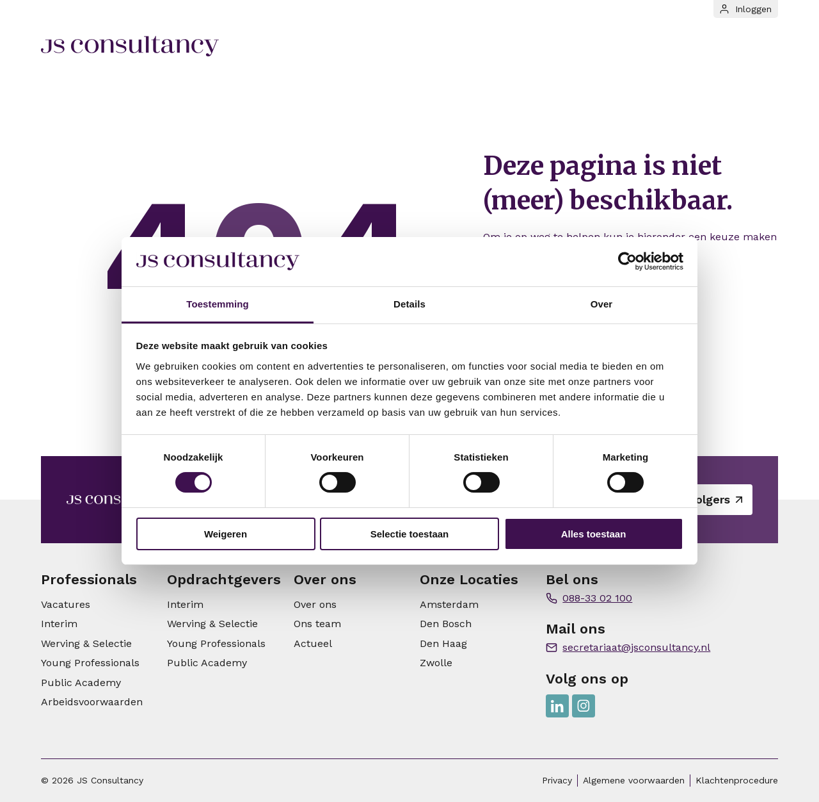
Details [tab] (409, 304)
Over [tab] (602, 304)
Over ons (315, 604)
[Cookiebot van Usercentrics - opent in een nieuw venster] (627, 261)
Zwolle (436, 663)
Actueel (313, 643)
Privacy (557, 780)
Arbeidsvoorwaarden (92, 702)
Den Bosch (446, 624)
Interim (59, 624)
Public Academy (81, 682)
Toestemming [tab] (217, 304)
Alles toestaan (593, 533)
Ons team (317, 624)
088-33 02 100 (597, 598)
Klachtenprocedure (737, 780)
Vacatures (65, 604)
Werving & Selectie (86, 643)
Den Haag (443, 643)
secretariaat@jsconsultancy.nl (636, 647)
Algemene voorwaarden (634, 780)
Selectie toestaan (409, 533)
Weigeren (225, 533)
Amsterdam (449, 604)
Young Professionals (90, 663)
